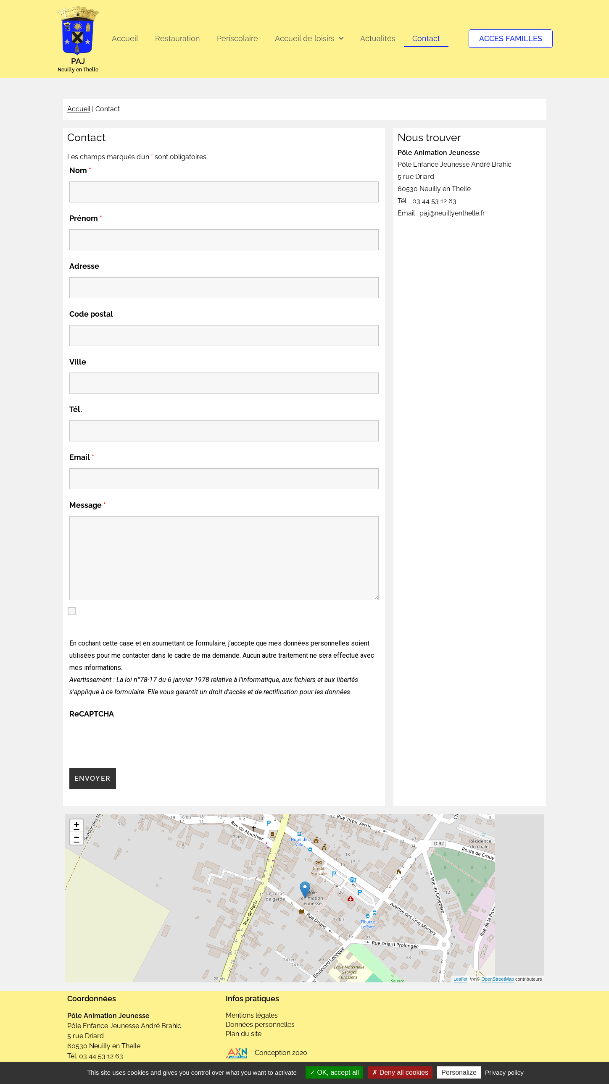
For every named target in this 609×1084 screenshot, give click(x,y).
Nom (80, 170)
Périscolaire (237, 38)
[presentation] (133, 741)
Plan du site (243, 1034)
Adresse (84, 266)
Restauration (177, 38)
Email (81, 457)
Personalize (459, 1072)
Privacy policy (504, 1072)
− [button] (76, 838)
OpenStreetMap (497, 979)
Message (87, 505)
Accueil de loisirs (309, 39)
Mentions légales (252, 1015)
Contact (426, 38)
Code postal (91, 314)
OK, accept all (334, 1072)
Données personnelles (260, 1025)
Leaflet (460, 979)
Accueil (125, 38)
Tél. (75, 409)
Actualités (377, 38)
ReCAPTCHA (91, 713)
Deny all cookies (400, 1072)
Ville (77, 361)
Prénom (85, 218)
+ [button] (76, 825)
